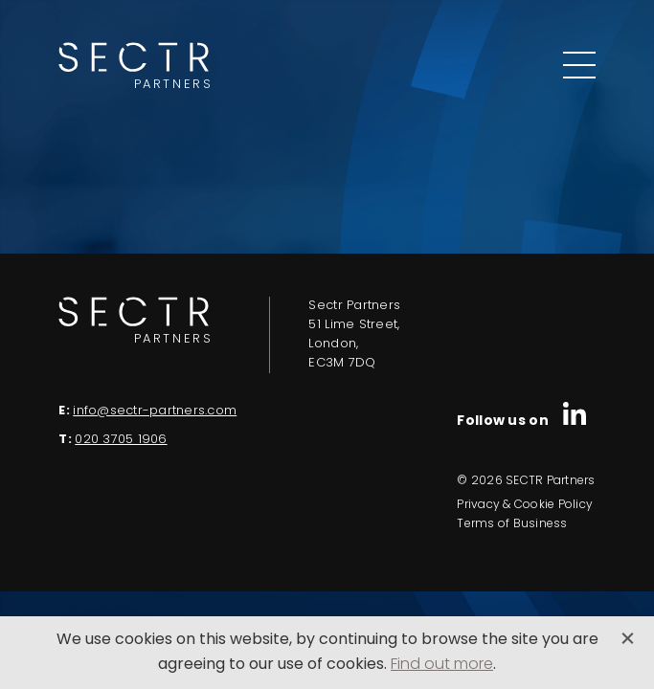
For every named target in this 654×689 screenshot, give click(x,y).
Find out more (442, 665)
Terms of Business (512, 524)
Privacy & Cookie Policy (525, 505)
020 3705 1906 (121, 439)
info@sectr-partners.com (155, 411)
